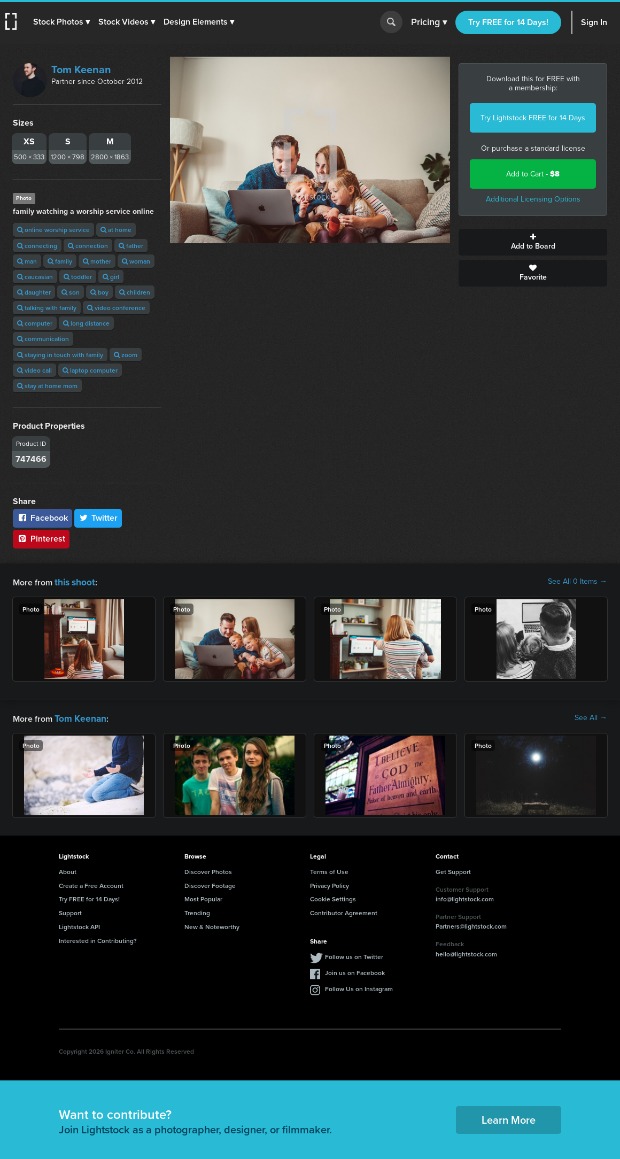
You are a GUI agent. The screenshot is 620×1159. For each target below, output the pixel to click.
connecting (37, 245)
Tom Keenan (81, 69)
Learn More (509, 1117)
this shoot (73, 581)
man (27, 261)
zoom (125, 354)
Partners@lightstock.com (471, 924)
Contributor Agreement (343, 910)
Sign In (594, 22)
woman (136, 261)
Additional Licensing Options (533, 199)
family (60, 261)
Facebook (42, 518)
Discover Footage (210, 883)
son (70, 292)
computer (34, 323)
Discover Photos (208, 869)
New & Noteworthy (211, 924)
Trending (197, 910)
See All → (591, 717)
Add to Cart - (533, 174)
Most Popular (203, 896)
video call (34, 370)
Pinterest (41, 538)
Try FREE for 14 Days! (508, 22)
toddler (78, 276)
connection (88, 245)
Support (70, 910)
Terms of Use (329, 869)
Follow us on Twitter (354, 954)
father (131, 245)
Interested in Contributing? (98, 938)
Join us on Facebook (355, 970)
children (134, 292)
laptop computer (90, 370)
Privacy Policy (329, 883)
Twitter (98, 518)
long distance (86, 323)
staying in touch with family (60, 354)
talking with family (46, 307)
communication (43, 338)
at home (115, 229)
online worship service (53, 229)
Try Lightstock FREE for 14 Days (532, 117)
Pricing (429, 22)
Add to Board (532, 242)
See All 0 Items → (577, 581)
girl (111, 276)
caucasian (35, 276)
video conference (116, 307)
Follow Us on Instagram (359, 986)
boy (99, 292)
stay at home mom (47, 385)
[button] (62, 22)
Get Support (453, 869)
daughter (34, 292)
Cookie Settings (333, 896)
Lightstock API (79, 924)
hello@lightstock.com (466, 951)
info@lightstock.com (465, 896)
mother (97, 261)
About (67, 869)
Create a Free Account (91, 883)
